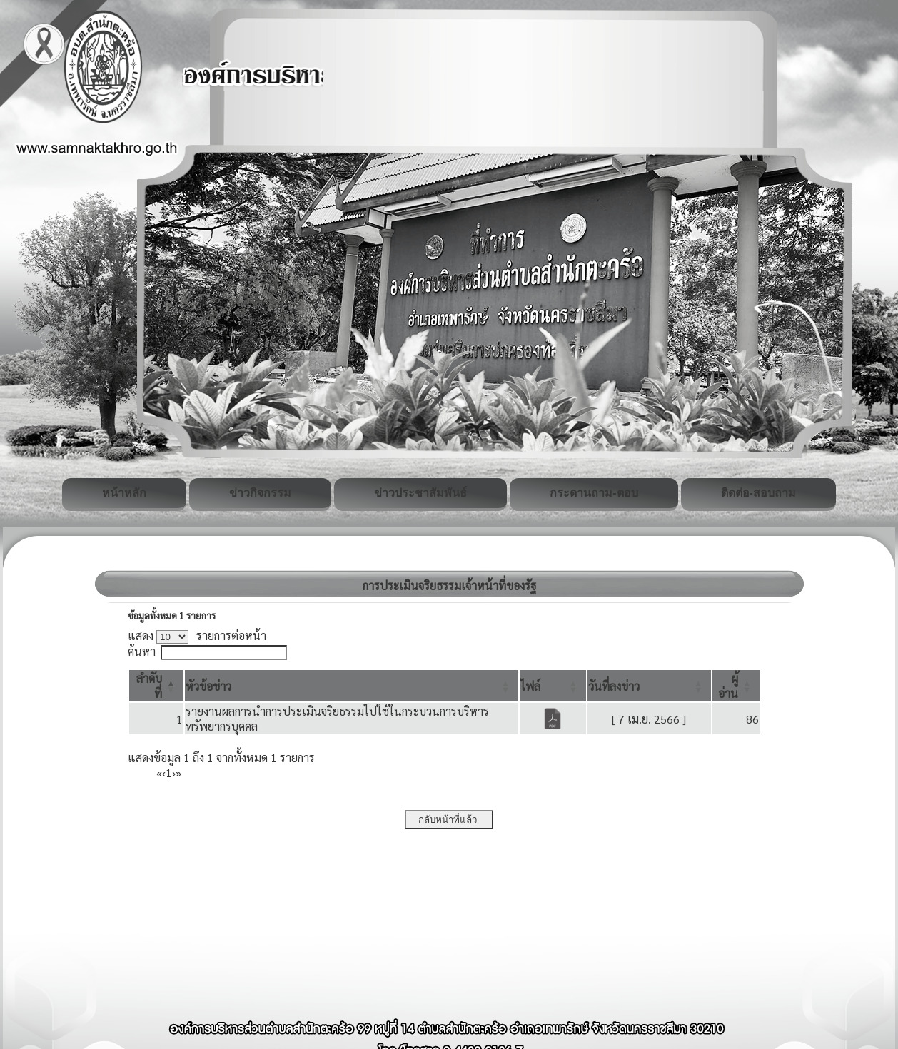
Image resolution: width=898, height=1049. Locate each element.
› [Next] (174, 772)
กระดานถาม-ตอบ (593, 493)
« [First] (159, 772)
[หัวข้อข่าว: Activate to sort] (351, 685)
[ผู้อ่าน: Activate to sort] (736, 685)
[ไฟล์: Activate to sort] (553, 685)
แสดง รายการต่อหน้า (197, 635)
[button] (208, 686)
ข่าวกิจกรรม (260, 493)
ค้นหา (142, 651)
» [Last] (178, 772)
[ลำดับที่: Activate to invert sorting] (156, 685)
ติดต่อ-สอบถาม (758, 493)
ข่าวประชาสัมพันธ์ (420, 493)
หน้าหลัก (124, 493)
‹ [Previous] (164, 772)
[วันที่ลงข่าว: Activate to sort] (649, 685)
